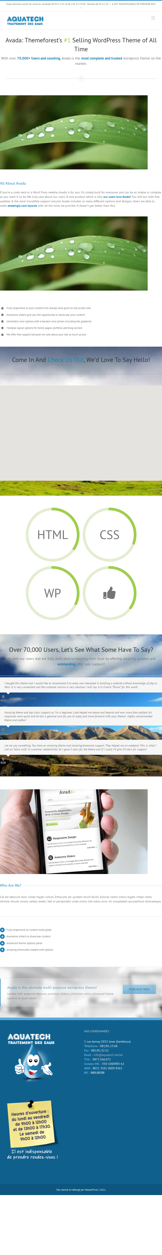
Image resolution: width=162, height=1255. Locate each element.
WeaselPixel (91, 1189)
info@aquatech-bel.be (108, 1055)
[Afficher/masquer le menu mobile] (153, 18)
